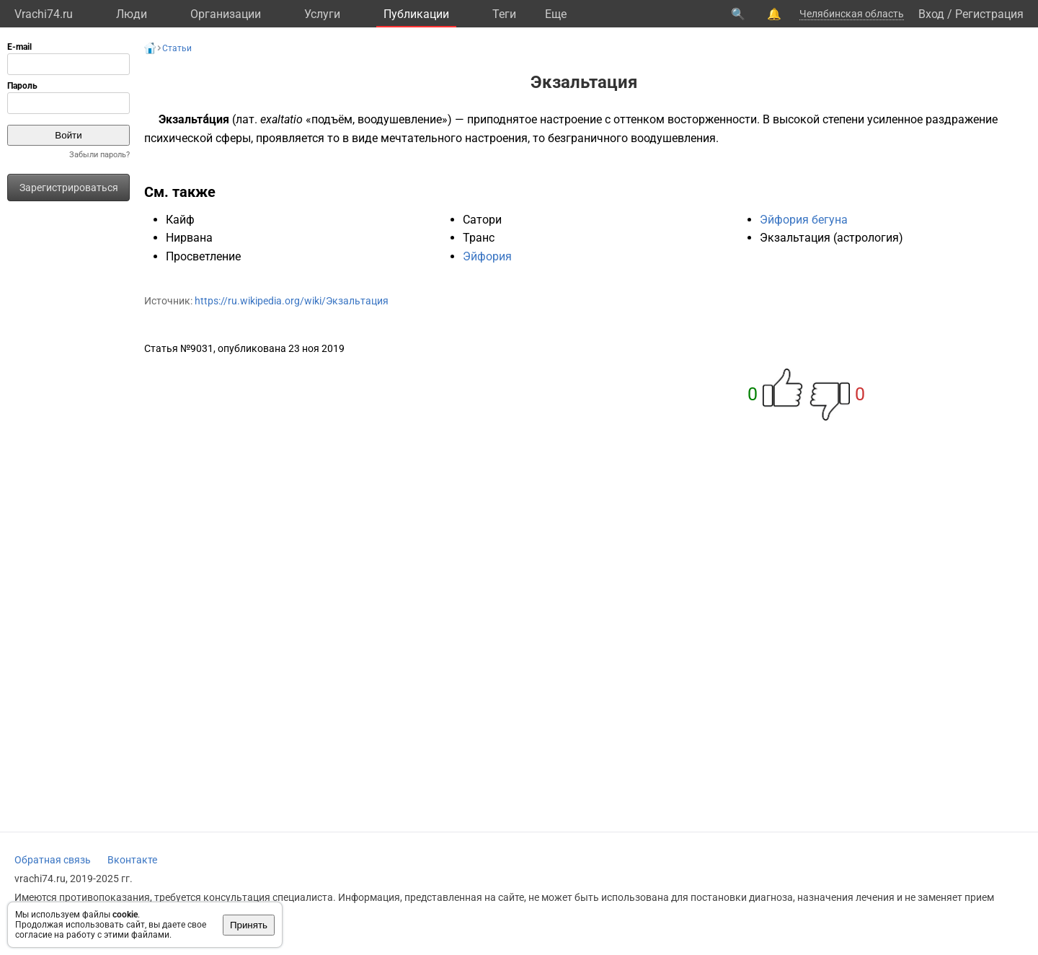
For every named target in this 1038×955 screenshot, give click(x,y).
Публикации (416, 14)
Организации (225, 14)
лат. (246, 119)
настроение (571, 119)
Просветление (203, 256)
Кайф (180, 219)
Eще (556, 14)
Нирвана (189, 238)
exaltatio (281, 119)
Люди (131, 14)
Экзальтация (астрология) (831, 238)
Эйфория (487, 256)
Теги (504, 14)
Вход (931, 14)
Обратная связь (52, 860)
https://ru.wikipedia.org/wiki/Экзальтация (292, 301)
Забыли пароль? (99, 154)
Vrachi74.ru (43, 14)
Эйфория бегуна (804, 219)
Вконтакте (132, 860)
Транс (478, 238)
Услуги (322, 14)
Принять (248, 925)
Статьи (177, 48)
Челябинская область (851, 13)
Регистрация (989, 14)
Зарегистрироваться (68, 187)
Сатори (482, 219)
